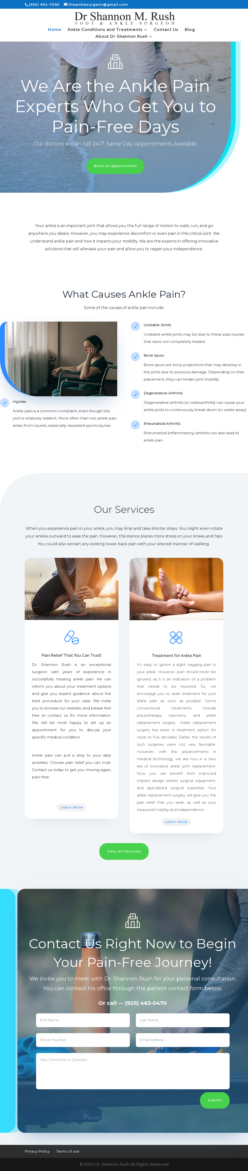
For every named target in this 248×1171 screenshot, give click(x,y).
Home (54, 30)
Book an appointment (115, 166)
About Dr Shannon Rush (121, 37)
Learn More (71, 807)
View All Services (124, 851)
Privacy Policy (37, 1151)
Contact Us (166, 30)
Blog (190, 30)
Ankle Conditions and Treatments (105, 30)
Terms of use (67, 1151)
